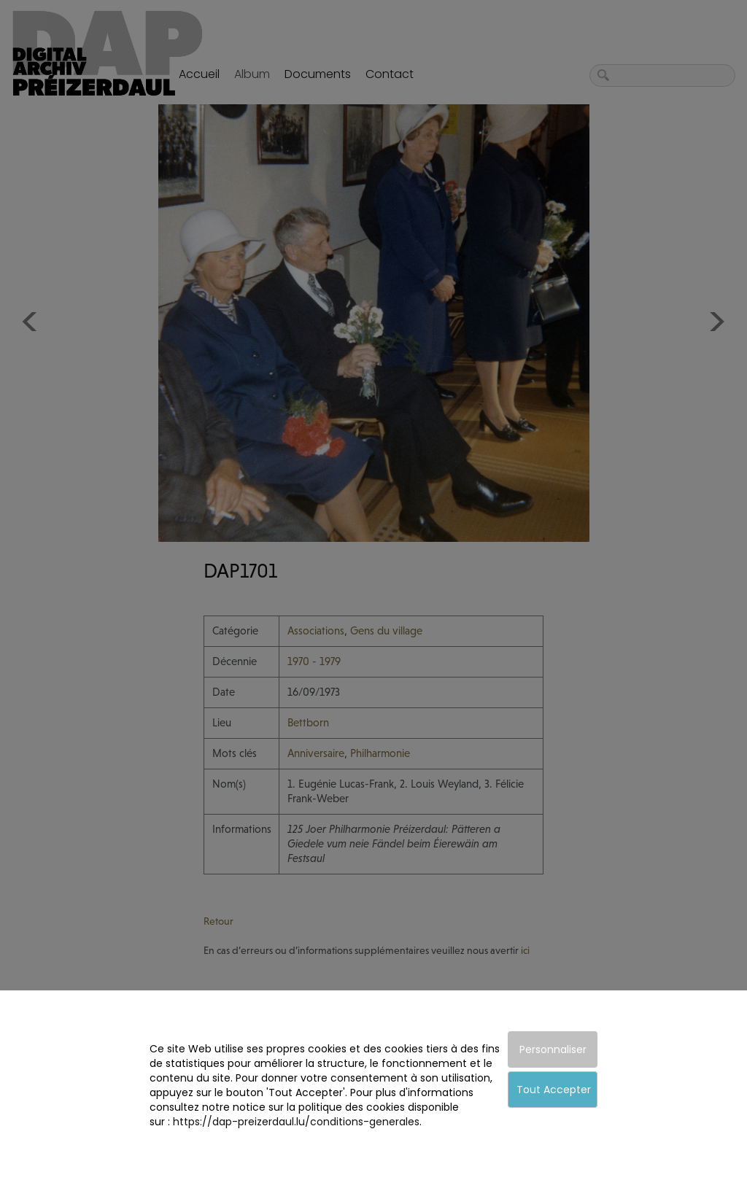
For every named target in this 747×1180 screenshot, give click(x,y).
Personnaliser (553, 1049)
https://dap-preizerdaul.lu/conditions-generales (296, 1121)
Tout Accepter (553, 1089)
